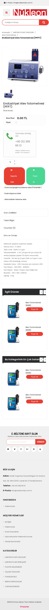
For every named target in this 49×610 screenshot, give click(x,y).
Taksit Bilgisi (9, 220)
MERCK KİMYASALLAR (13, 581)
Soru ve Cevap (10, 235)
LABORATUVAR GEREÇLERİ (15, 562)
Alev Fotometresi (9, 35)
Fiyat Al (35, 176)
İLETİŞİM (8, 522)
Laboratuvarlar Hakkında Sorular (18, 536)
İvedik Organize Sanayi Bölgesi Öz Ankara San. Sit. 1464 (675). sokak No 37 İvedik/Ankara (24, 478)
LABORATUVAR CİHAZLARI (23, 32)
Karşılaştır (37, 187)
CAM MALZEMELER (12, 586)
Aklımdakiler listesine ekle (14, 199)
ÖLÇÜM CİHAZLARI (12, 572)
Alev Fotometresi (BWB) (33, 304)
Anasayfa (6, 32)
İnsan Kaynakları (12, 531)
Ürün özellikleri (10, 212)
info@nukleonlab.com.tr (18, 3)
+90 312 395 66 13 (14, 485)
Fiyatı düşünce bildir (12, 193)
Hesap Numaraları (13, 541)
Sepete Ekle (13, 176)
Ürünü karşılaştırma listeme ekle (17, 187)
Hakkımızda (10, 506)
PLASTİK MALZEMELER (13, 567)
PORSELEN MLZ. (11, 576)
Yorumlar (10, 228)
